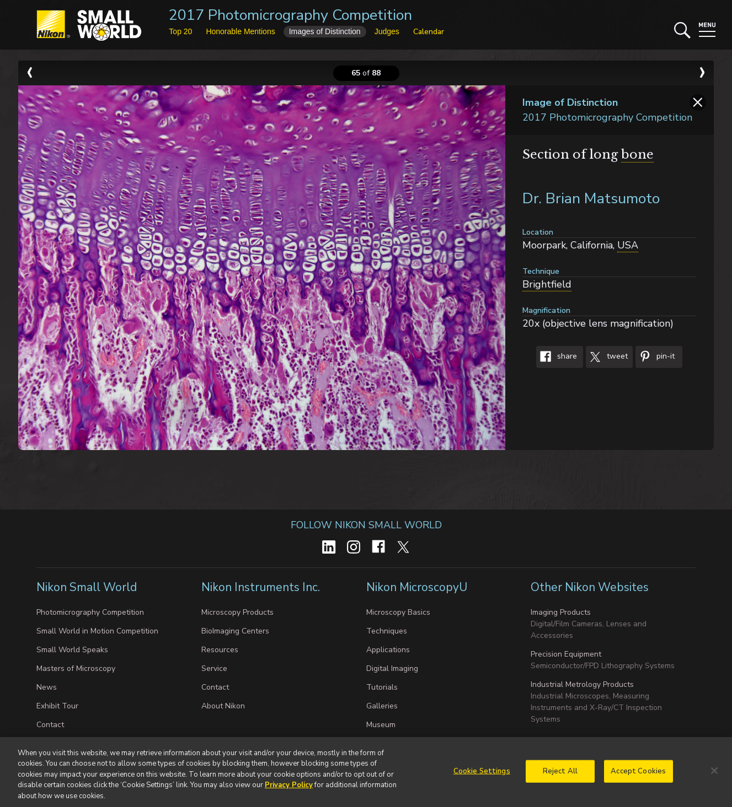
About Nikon (223, 706)
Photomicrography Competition (90, 612)
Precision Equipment (566, 654)
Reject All (560, 774)
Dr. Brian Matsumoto (591, 198)
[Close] (714, 774)
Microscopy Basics (398, 612)
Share (556, 357)
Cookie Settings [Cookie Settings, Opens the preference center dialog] (481, 774)
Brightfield (546, 284)
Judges (387, 31)
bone (637, 154)
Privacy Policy (289, 789)
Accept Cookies (638, 774)
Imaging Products (561, 612)
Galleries (382, 706)
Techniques (386, 631)
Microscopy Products (237, 612)
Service (214, 668)
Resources (219, 649)
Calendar (428, 31)
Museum (381, 724)
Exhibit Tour (57, 706)
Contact (50, 724)
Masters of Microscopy (75, 668)
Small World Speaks (72, 649)
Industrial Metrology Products (582, 684)
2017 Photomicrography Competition (290, 15)
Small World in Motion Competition (97, 631)
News (46, 687)
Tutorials (382, 687)
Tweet (607, 357)
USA (627, 245)
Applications (388, 649)
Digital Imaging (392, 668)
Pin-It (655, 357)
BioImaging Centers (235, 631)
